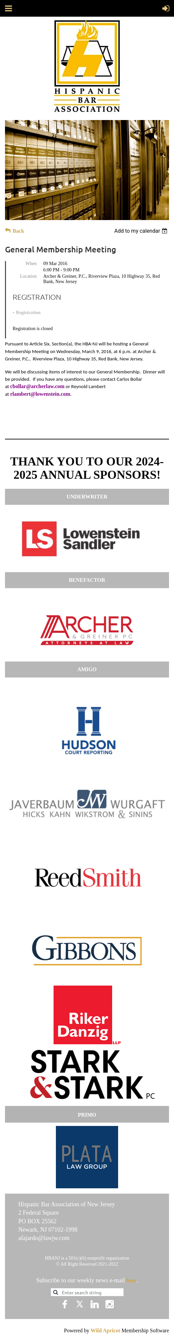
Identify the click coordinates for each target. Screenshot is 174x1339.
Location (28, 276)
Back (18, 231)
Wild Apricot (105, 1330)
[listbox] (141, 231)
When (31, 263)
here (131, 1280)
